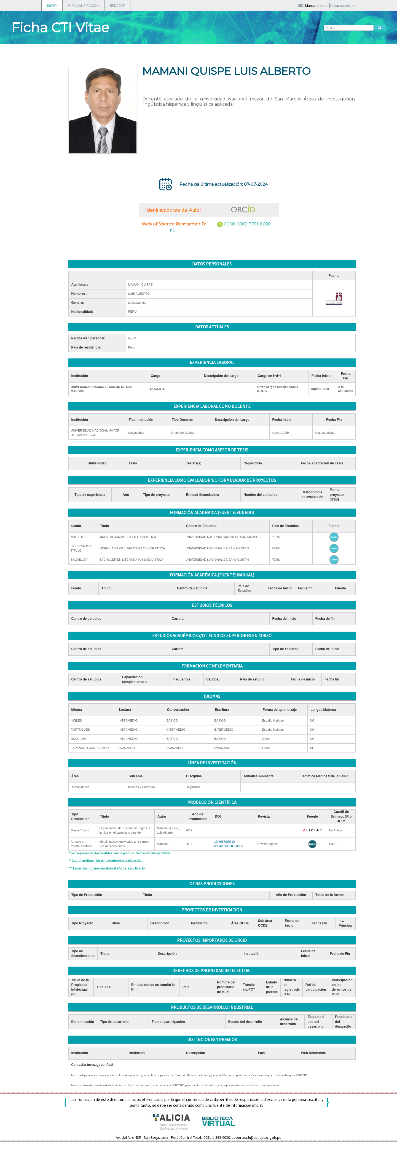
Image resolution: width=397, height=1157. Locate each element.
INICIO (52, 5)
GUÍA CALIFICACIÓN (83, 5)
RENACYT (117, 5)
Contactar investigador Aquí (92, 1064)
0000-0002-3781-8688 (247, 224)
